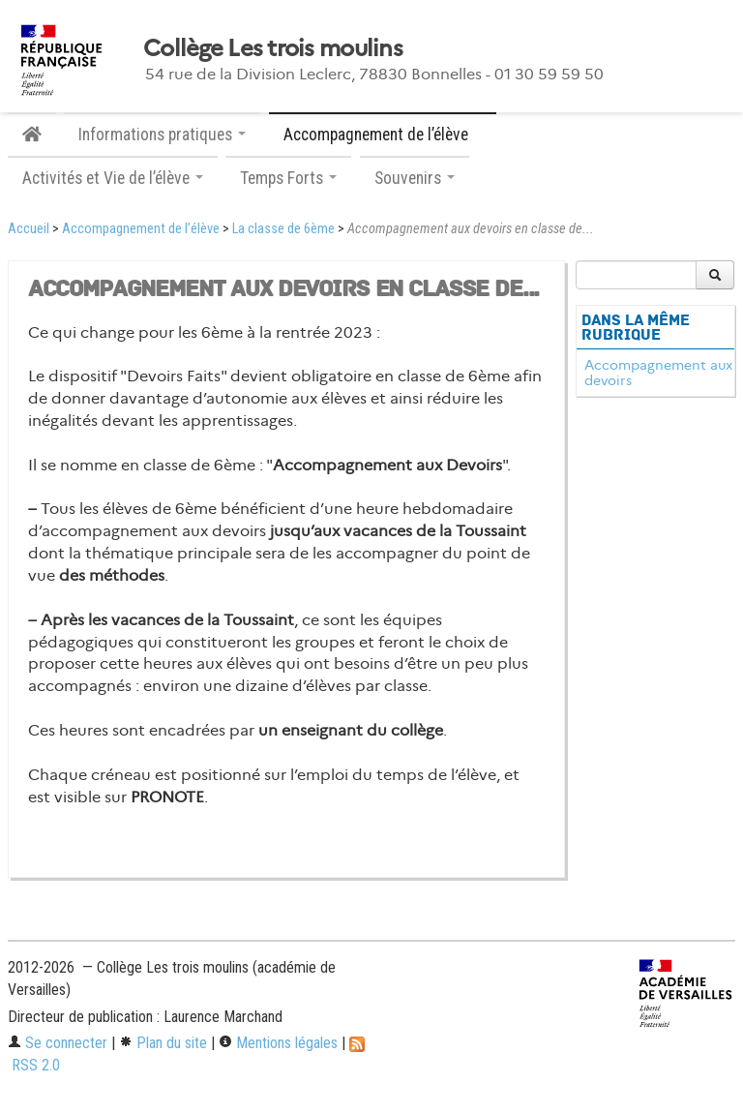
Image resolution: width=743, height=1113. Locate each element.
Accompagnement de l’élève (141, 229)
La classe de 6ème (283, 229)
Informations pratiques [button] (162, 134)
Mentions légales (278, 1043)
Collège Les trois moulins (272, 48)
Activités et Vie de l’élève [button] (112, 178)
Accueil (28, 229)
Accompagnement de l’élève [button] (382, 134)
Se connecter (57, 1043)
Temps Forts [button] (288, 178)
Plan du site (163, 1043)
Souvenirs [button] (414, 178)
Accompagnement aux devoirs (658, 372)
